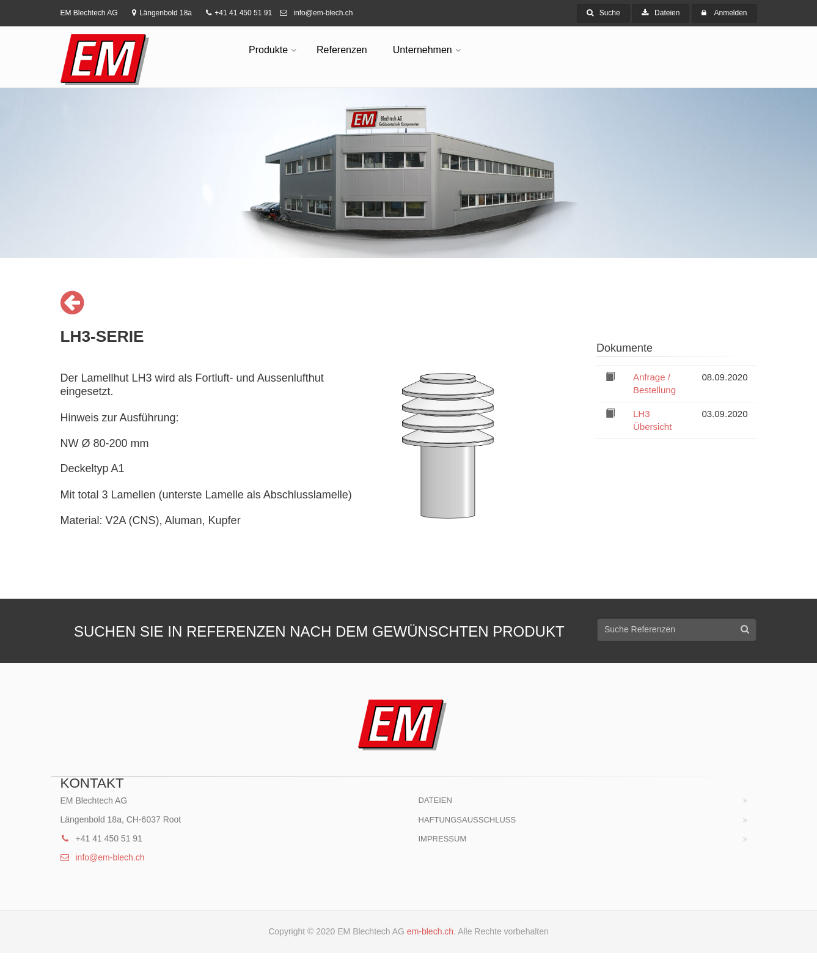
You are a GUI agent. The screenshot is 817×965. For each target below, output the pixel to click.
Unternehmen (422, 50)
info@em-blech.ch (316, 13)
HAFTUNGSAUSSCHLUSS (467, 819)
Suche (603, 13)
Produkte (268, 50)
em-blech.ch (430, 931)
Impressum (443, 838)
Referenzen (342, 50)
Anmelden (730, 13)
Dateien (661, 13)
